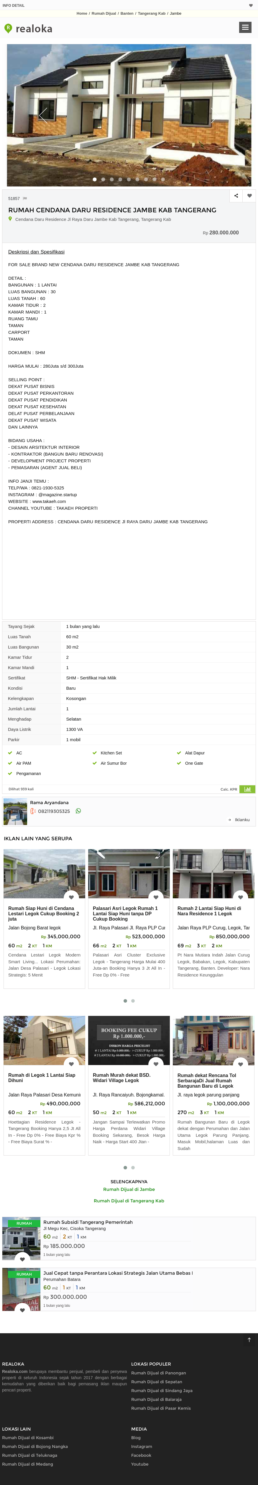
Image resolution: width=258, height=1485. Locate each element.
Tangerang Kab (152, 13)
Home (82, 13)
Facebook (141, 1455)
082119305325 (50, 811)
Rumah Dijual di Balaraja (156, 1399)
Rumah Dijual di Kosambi (28, 1437)
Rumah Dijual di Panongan (158, 1373)
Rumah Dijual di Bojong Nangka (35, 1446)
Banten (127, 13)
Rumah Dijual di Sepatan (156, 1381)
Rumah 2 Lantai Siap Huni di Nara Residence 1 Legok (209, 911)
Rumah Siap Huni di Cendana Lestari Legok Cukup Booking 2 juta (43, 913)
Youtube (140, 1464)
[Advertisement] (129, 569)
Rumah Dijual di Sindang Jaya (162, 1390)
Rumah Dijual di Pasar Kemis (161, 1408)
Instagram (141, 1446)
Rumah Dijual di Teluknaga (29, 1455)
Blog (136, 1437)
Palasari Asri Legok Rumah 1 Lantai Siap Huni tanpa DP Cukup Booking (125, 913)
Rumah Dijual (104, 13)
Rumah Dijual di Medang (27, 1464)
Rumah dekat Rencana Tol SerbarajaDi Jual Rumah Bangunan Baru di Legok (207, 1081)
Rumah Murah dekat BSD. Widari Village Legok (122, 1078)
